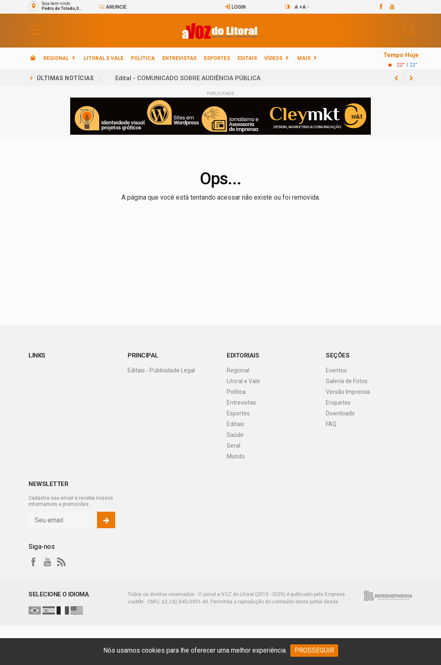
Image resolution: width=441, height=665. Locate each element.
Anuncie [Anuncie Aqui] (113, 7)
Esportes (217, 58)
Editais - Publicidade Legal (161, 370)
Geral (233, 445)
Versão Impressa (348, 392)
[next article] (396, 78)
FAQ (331, 424)
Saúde (235, 434)
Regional (56, 58)
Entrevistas (179, 58)
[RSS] (61, 562)
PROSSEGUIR (314, 650)
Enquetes (338, 402)
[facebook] (380, 6)
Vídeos (273, 58)
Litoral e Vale (103, 58)
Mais (304, 58)
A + (298, 7)
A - (305, 7)
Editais (247, 58)
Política (143, 58)
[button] (36, 29)
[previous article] (411, 78)
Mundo (236, 456)
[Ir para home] (33, 58)
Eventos (336, 370)
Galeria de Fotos (347, 381)
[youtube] (391, 6)
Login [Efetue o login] (235, 7)
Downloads (340, 413)
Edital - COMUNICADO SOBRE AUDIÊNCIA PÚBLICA (188, 78)
